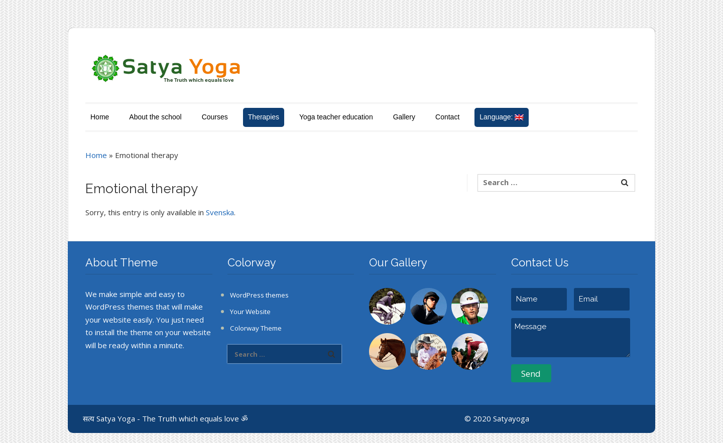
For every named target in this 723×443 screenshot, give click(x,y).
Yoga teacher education (336, 117)
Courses (215, 117)
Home (99, 117)
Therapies (263, 117)
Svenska (220, 212)
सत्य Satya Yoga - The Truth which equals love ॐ (165, 418)
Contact (447, 117)
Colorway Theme (256, 328)
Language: (501, 117)
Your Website (250, 311)
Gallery (404, 117)
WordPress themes (259, 295)
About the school (155, 117)
